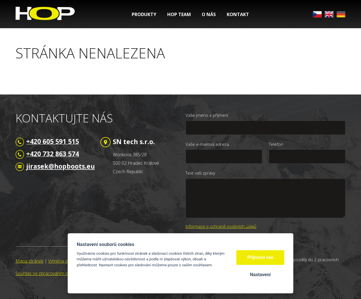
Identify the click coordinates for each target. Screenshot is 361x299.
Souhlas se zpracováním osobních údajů (56, 273)
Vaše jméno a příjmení (207, 115)
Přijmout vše (260, 257)
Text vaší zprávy (200, 173)
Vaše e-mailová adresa (207, 144)
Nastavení (260, 274)
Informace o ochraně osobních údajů (221, 226)
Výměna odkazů (64, 261)
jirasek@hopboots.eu (60, 166)
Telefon (276, 144)
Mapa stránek (29, 261)
